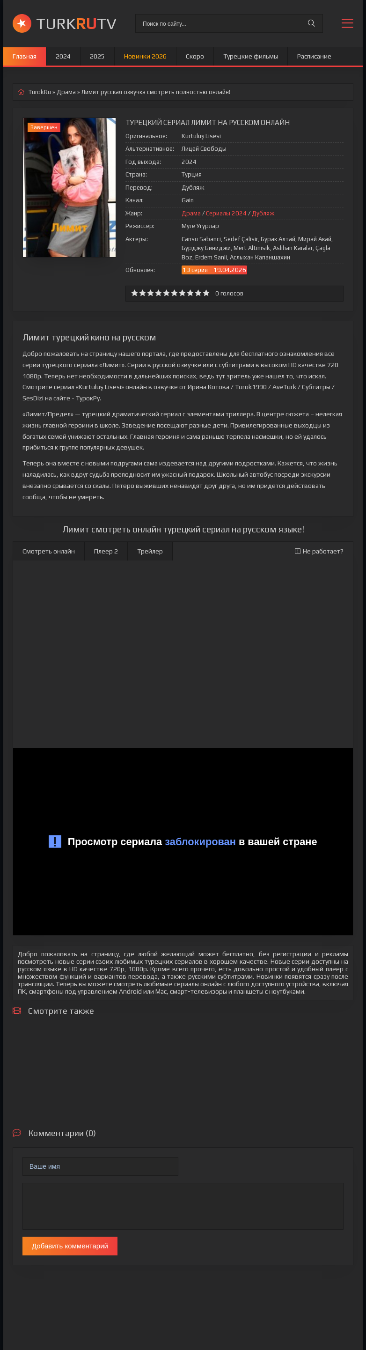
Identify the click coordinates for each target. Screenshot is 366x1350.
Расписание (314, 56)
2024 (63, 56)
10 (206, 293)
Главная (25, 56)
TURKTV (76, 23)
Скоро (195, 56)
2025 (97, 56)
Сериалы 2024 (226, 213)
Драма (191, 213)
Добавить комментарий (70, 1246)
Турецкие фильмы (250, 56)
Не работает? (319, 551)
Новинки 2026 (145, 56)
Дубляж (263, 213)
